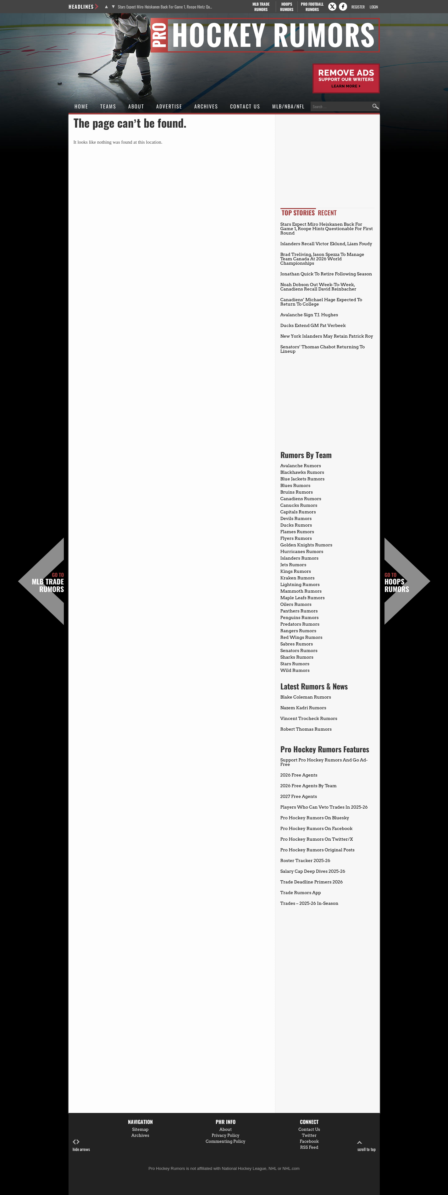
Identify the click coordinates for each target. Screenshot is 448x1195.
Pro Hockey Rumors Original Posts (317, 849)
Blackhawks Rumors (302, 472)
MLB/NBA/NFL (288, 106)
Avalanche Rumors (300, 465)
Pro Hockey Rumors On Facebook (316, 828)
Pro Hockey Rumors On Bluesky (314, 817)
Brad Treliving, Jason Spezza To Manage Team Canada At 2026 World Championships (322, 259)
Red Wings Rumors (301, 637)
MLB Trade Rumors (48, 582)
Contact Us (245, 106)
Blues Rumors (295, 485)
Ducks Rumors (296, 525)
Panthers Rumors (299, 610)
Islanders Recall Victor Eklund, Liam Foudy (326, 243)
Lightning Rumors (300, 584)
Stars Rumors (294, 663)
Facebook (309, 1141)
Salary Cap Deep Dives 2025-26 (313, 871)
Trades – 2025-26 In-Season (309, 903)
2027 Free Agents (298, 796)
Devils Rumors (296, 518)
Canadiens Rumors (300, 498)
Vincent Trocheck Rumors (308, 718)
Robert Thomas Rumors (306, 729)
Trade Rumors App (300, 892)
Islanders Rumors (299, 558)
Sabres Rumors (296, 643)
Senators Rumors (299, 650)
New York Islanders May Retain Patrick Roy (326, 336)
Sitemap (140, 1129)
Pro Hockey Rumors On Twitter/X (316, 839)
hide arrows (81, 1145)
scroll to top (366, 1145)
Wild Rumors (295, 670)
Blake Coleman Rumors (305, 697)
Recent (327, 212)
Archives (206, 106)
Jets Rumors (293, 564)
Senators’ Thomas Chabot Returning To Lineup (322, 349)
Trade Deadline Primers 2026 (311, 881)
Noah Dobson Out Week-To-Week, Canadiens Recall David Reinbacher (318, 286)
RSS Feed (309, 1147)
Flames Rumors (297, 531)
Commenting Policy (225, 1141)
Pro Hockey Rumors (91, 21)
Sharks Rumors (296, 657)
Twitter (309, 1135)
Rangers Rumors (298, 630)
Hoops (286, 6)
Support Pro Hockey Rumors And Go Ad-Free (324, 762)
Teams (108, 106)
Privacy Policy (226, 1135)
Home (81, 106)
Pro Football (312, 6)
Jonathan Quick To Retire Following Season (326, 273)
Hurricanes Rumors (302, 551)
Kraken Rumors (297, 577)
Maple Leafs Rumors (302, 597)
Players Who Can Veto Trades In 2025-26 (324, 807)
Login (374, 6)
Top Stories (298, 212)
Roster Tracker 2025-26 (305, 860)
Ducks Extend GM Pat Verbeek (313, 325)
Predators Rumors (300, 624)
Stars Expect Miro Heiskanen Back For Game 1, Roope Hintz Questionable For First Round (165, 7)
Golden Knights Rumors (306, 544)
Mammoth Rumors (301, 591)
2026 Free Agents (299, 774)
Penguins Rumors (299, 617)
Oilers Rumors (296, 604)
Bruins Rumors (296, 492)
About (136, 106)
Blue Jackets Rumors (302, 478)
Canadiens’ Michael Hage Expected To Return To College (321, 302)
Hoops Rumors (396, 582)
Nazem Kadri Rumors (303, 707)
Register (358, 6)
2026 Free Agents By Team (308, 785)
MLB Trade (261, 6)
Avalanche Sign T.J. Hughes (309, 314)
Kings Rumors (295, 571)
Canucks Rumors (299, 505)
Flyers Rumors (296, 538)
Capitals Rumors (298, 511)
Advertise (169, 106)
